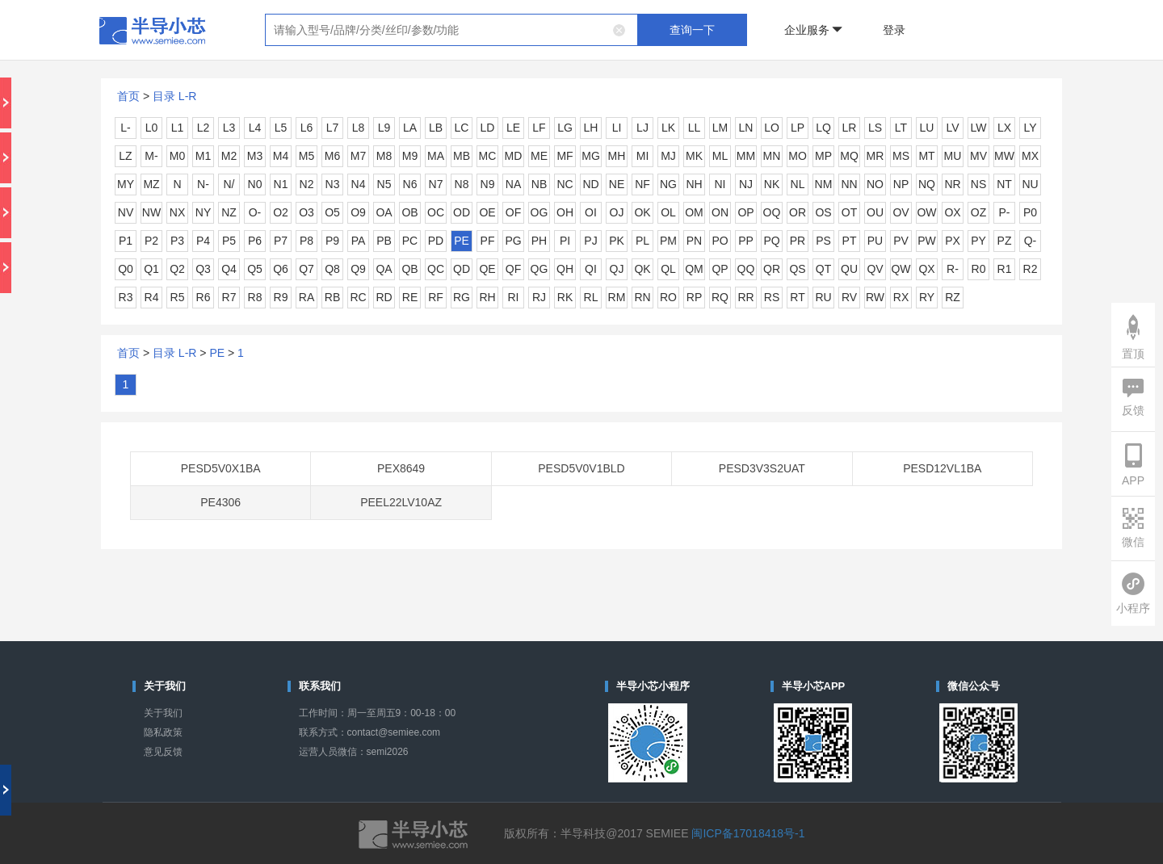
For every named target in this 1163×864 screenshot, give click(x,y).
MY (125, 184)
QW (900, 268)
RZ (952, 297)
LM (720, 127)
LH (591, 127)
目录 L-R (174, 96)
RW (875, 297)
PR (797, 240)
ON (720, 212)
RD (384, 297)
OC (435, 212)
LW (979, 127)
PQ (771, 240)
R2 (1030, 268)
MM (746, 155)
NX (177, 212)
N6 (410, 184)
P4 (203, 240)
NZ (229, 212)
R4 (152, 297)
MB (461, 155)
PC (410, 240)
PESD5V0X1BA (221, 468)
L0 (151, 127)
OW (926, 212)
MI (642, 155)
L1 (177, 127)
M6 (332, 155)
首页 (128, 96)
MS (900, 155)
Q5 (254, 268)
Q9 (358, 268)
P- (1004, 212)
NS (978, 184)
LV (952, 127)
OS (823, 212)
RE (410, 297)
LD (488, 127)
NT (1004, 184)
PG (513, 240)
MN (772, 155)
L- (125, 127)
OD (461, 212)
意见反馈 (163, 751)
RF (435, 297)
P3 (177, 240)
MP (823, 155)
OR (797, 212)
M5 (306, 155)
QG (539, 268)
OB (409, 212)
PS (823, 240)
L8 (358, 127)
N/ (229, 184)
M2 (229, 155)
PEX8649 (401, 468)
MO (797, 155)
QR (771, 268)
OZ (978, 212)
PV (901, 240)
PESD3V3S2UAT (762, 468)
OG (539, 212)
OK (642, 212)
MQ (849, 155)
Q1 (151, 268)
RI (513, 297)
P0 (1030, 212)
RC (358, 297)
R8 (255, 297)
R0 (979, 268)
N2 (307, 184)
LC (462, 127)
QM (694, 268)
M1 (203, 155)
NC (564, 184)
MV (978, 155)
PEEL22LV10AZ (401, 502)
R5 (177, 297)
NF (642, 184)
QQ (746, 268)
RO (668, 297)
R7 (229, 297)
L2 (203, 127)
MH (617, 155)
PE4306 (220, 502)
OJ (617, 212)
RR (745, 297)
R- (953, 268)
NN (849, 184)
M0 (177, 155)
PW (926, 240)
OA (384, 212)
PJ (590, 240)
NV (125, 212)
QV (875, 268)
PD (435, 240)
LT (901, 127)
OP (745, 212)
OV (900, 212)
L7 (332, 127)
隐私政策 (163, 732)
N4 (358, 184)
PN (694, 240)
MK (694, 155)
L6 (306, 127)
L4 (255, 127)
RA (306, 297)
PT (849, 240)
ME (539, 155)
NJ (746, 184)
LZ (125, 155)
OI (591, 212)
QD (461, 268)
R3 (126, 297)
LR (849, 127)
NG (668, 184)
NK (771, 184)
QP (720, 268)
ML (720, 155)
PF (488, 240)
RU (823, 297)
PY (978, 240)
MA (435, 155)
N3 (332, 184)
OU (875, 212)
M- (151, 155)
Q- (1030, 240)
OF (513, 212)
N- (203, 184)
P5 (229, 240)
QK (642, 268)
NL (798, 184)
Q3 (203, 268)
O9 (358, 212)
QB (409, 268)
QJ (617, 268)
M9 (410, 155)
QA (384, 268)
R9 (281, 297)
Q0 (125, 268)
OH (564, 212)
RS (771, 297)
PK (616, 240)
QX (926, 268)
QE (487, 268)
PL (642, 240)
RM (617, 297)
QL (668, 268)
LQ (823, 127)
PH (539, 240)
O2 (280, 212)
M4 (280, 155)
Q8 (332, 268)
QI (591, 268)
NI (720, 184)
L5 (281, 127)
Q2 (177, 268)
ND (590, 184)
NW (151, 212)
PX (952, 240)
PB (384, 240)
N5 (384, 184)
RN (642, 297)
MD (514, 155)
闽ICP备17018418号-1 (747, 833)
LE (513, 127)
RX (901, 297)
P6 (255, 240)
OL (668, 212)
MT (926, 155)
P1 (125, 240)
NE (616, 184)
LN (746, 127)
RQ (720, 297)
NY (203, 212)
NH (694, 184)
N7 (436, 184)
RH (487, 297)
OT (849, 212)
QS (797, 268)
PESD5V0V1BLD (581, 468)
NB (539, 184)
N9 (488, 184)
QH (564, 268)
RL (591, 297)
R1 (1004, 268)
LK (668, 127)
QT (823, 268)
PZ (1004, 240)
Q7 (306, 268)
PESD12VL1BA (942, 468)
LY (1029, 127)
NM (824, 184)
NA (513, 184)
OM (694, 212)
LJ (642, 127)
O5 (332, 212)
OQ (772, 212)
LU (927, 127)
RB (332, 297)
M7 (358, 155)
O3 (306, 212)
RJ (539, 297)
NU (1030, 184)
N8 (462, 184)
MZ (151, 184)
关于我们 (163, 713)
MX (1030, 155)
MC (488, 155)
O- (255, 212)
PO (720, 240)
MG (591, 155)
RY (926, 297)
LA (410, 127)
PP (746, 240)
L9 (384, 127)
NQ (926, 184)
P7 (281, 240)
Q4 (229, 268)
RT (797, 297)
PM (668, 240)
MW (1004, 155)
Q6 (280, 268)
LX (1004, 127)
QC (435, 268)
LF (538, 127)
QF (513, 268)
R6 (203, 297)
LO (771, 127)
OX (952, 212)
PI (565, 240)
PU (875, 240)
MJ (668, 155)
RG (461, 297)
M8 (384, 155)
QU (849, 268)
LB (436, 127)
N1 (281, 184)
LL (694, 127)
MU (953, 155)
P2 (151, 240)
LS (875, 127)
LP (797, 127)
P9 (332, 240)
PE (461, 240)
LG (565, 127)
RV (849, 297)
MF (564, 155)
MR (875, 155)
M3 (254, 155)
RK (565, 297)
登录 (894, 29)
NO (875, 184)
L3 (229, 127)
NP (901, 184)
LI (617, 127)
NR (952, 184)
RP (694, 297)
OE (487, 212)
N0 (255, 184)
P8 (306, 240)
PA (358, 240)
